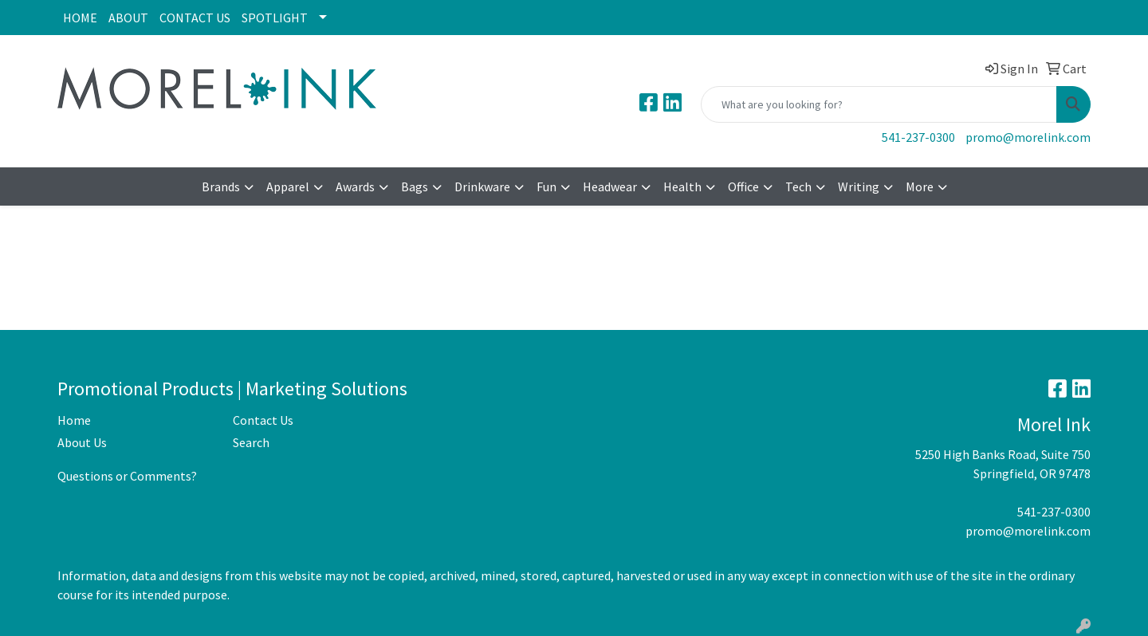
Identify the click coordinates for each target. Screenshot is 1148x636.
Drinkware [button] (482, 186)
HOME (80, 18)
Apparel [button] (287, 186)
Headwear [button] (610, 186)
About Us (82, 442)
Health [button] (682, 186)
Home (74, 420)
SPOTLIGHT (275, 18)
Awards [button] (355, 186)
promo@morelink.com (1028, 137)
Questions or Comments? (127, 476)
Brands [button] (221, 186)
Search (251, 442)
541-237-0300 (918, 137)
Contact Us (263, 420)
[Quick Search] (879, 104)
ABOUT (128, 18)
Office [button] (743, 186)
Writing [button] (858, 186)
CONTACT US (194, 18)
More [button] (920, 186)
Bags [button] (414, 186)
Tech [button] (798, 186)
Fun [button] (546, 186)
